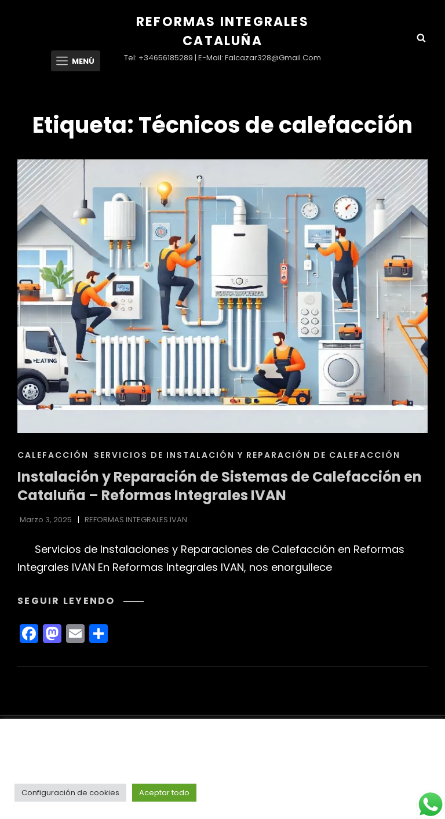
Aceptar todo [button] (164, 792)
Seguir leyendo (80, 601)
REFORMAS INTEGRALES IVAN (136, 519)
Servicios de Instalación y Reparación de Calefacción (247, 455)
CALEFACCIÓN (53, 455)
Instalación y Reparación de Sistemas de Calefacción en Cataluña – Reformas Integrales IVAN (219, 486)
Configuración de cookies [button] (70, 792)
